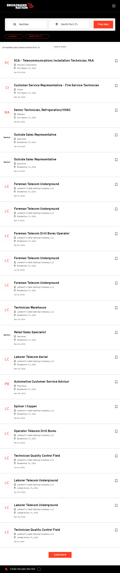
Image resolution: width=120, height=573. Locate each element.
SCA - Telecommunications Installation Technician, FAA (54, 61)
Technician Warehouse (30, 308)
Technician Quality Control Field (37, 456)
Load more (60, 554)
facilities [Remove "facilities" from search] (13, 36)
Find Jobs (103, 24)
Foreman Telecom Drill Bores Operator (42, 234)
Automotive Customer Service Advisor (41, 382)
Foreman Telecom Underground (36, 184)
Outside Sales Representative (35, 135)
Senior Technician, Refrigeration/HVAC (42, 110)
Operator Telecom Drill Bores (35, 431)
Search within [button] (60, 47)
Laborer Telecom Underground (36, 481)
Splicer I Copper (25, 407)
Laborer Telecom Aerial (31, 357)
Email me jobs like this (22, 569)
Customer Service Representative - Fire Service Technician (56, 85)
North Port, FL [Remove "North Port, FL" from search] (36, 36)
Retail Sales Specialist (30, 332)
